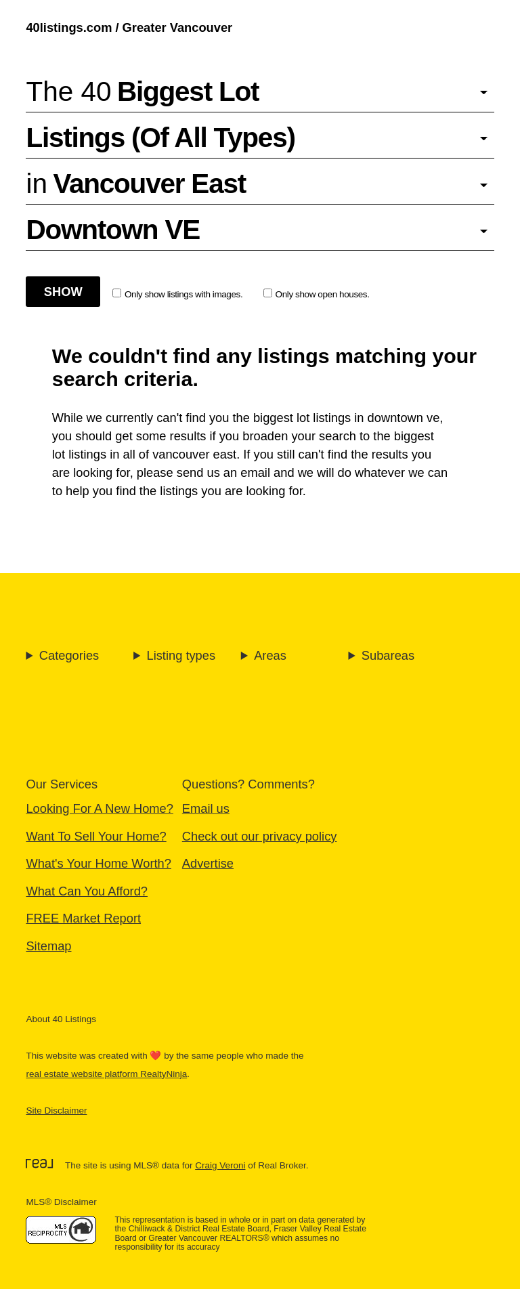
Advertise (208, 863)
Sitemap (48, 946)
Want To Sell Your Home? (96, 836)
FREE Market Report (83, 918)
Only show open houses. (316, 294)
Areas (270, 655)
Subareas (388, 655)
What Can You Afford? (87, 891)
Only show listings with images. (177, 294)
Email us (206, 808)
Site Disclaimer (56, 1110)
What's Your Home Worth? (98, 863)
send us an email (223, 472)
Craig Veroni (220, 1165)
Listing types (180, 655)
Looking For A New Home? (99, 808)
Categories (69, 655)
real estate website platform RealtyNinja (106, 1074)
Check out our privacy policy (259, 836)
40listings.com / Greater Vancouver (129, 27)
